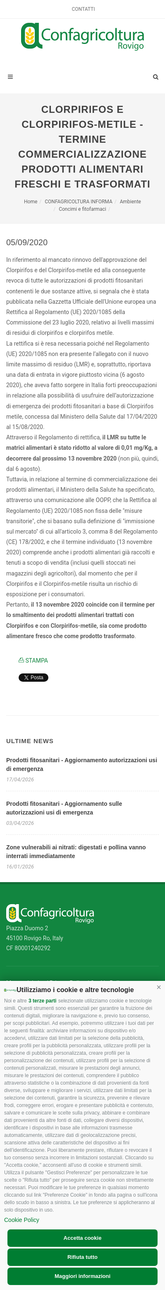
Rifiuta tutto (82, 1257)
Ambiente (130, 202)
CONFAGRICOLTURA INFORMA (78, 202)
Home (30, 202)
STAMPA (33, 660)
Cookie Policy (21, 1220)
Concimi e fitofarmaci (82, 209)
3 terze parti (42, 1001)
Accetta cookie (83, 1238)
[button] (159, 987)
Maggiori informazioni (82, 1276)
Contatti (83, 9)
